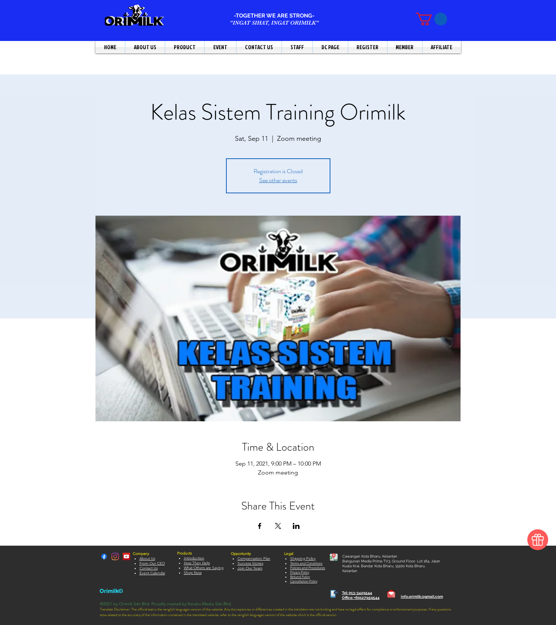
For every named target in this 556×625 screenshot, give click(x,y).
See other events (278, 180)
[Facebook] (104, 556)
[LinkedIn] (115, 556)
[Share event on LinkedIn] (296, 526)
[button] (431, 19)
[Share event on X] (278, 526)
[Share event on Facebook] (259, 526)
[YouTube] (126, 556)
